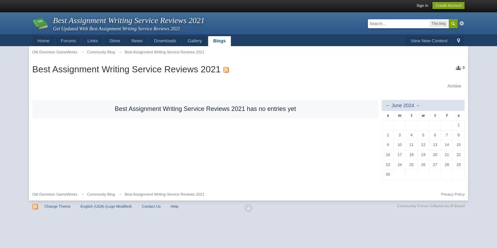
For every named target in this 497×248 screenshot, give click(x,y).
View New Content (429, 40)
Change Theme (58, 206)
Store (114, 40)
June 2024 (402, 105)
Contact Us (151, 206)
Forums (68, 40)
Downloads (165, 40)
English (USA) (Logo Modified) (106, 206)
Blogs (219, 40)
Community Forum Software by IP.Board (431, 206)
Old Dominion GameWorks (55, 194)
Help (174, 206)
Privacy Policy (453, 194)
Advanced (462, 23)
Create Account (448, 5)
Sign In (422, 5)
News (137, 40)
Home (44, 40)
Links (92, 40)
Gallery (195, 40)
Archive (454, 86)
